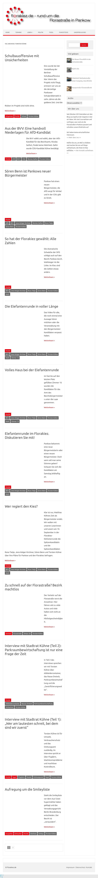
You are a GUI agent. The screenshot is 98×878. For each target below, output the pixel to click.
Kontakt (89, 867)
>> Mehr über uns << (74, 137)
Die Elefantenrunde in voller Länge (31, 306)
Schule (24, 116)
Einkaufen (18, 833)
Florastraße (17, 633)
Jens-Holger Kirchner (23, 223)
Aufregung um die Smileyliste (27, 789)
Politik (40, 32)
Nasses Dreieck (27, 704)
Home (7, 32)
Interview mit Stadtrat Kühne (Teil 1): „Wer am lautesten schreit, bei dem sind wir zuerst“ (33, 723)
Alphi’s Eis (75, 69)
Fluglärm (21, 777)
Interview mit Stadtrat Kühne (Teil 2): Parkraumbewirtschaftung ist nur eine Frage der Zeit (34, 650)
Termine (18, 32)
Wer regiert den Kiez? (21, 506)
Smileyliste (9, 707)
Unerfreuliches (80, 32)
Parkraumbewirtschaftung (43, 704)
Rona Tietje (49, 223)
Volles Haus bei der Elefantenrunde (32, 370)
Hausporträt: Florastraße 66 (82, 87)
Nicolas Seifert (33, 159)
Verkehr (8, 633)
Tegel (51, 32)
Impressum (70, 867)
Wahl (7, 294)
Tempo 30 (27, 633)
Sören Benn (10, 226)
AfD (13, 159)
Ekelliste (33, 833)
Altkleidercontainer (12, 704)
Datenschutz (80, 867)
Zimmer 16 (15, 358)
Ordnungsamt (38, 777)
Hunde (29, 777)
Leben (29, 32)
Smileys (41, 833)
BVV (18, 159)
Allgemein (9, 116)
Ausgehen (9, 833)
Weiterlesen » (10, 111)
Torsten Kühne (33, 116)
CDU (23, 159)
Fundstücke (63, 32)
